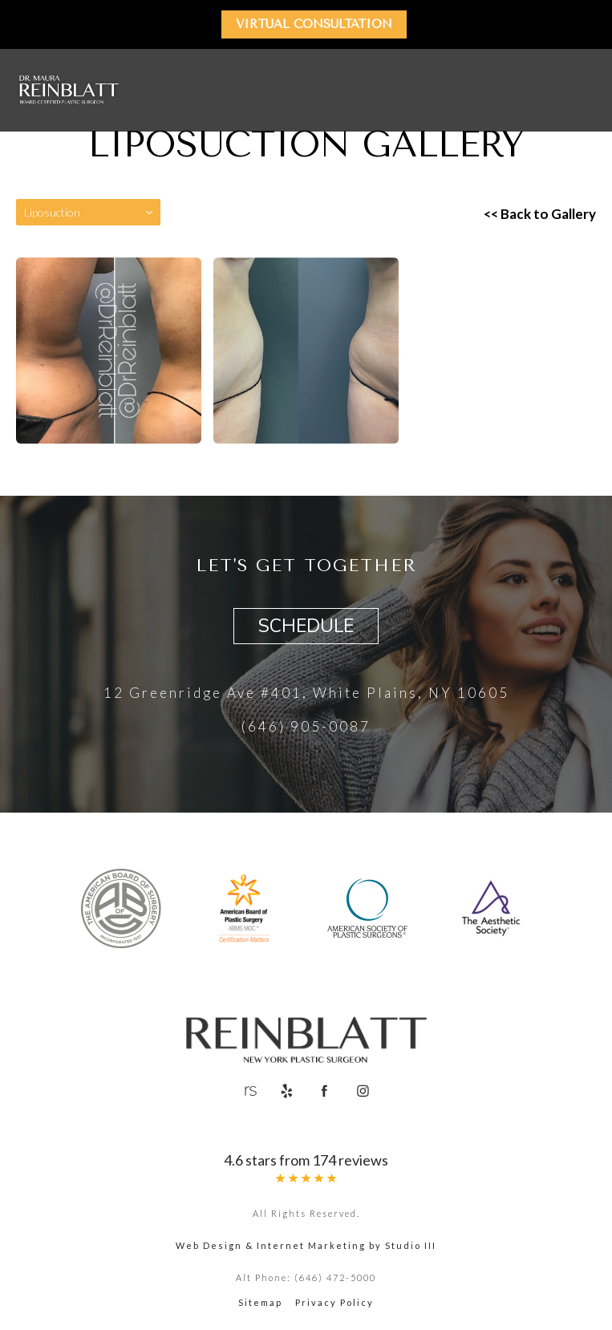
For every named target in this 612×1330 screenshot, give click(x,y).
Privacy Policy (334, 1302)
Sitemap (260, 1302)
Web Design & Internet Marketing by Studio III (306, 1245)
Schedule (306, 626)
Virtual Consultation (314, 24)
